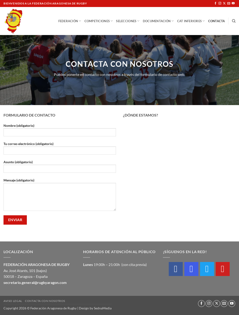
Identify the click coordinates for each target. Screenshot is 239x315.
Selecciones (127, 21)
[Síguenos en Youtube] (233, 3)
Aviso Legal (13, 301)
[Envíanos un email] (228, 3)
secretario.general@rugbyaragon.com (35, 282)
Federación (69, 21)
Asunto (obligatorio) (60, 168)
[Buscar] (233, 21)
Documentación (158, 21)
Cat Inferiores (191, 21)
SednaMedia (103, 308)
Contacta (216, 21)
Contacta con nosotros (45, 301)
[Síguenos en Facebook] (215, 3)
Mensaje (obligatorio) (60, 196)
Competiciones (98, 21)
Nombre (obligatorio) (60, 132)
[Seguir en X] (224, 3)
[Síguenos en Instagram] (219, 3)
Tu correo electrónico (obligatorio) (60, 150)
